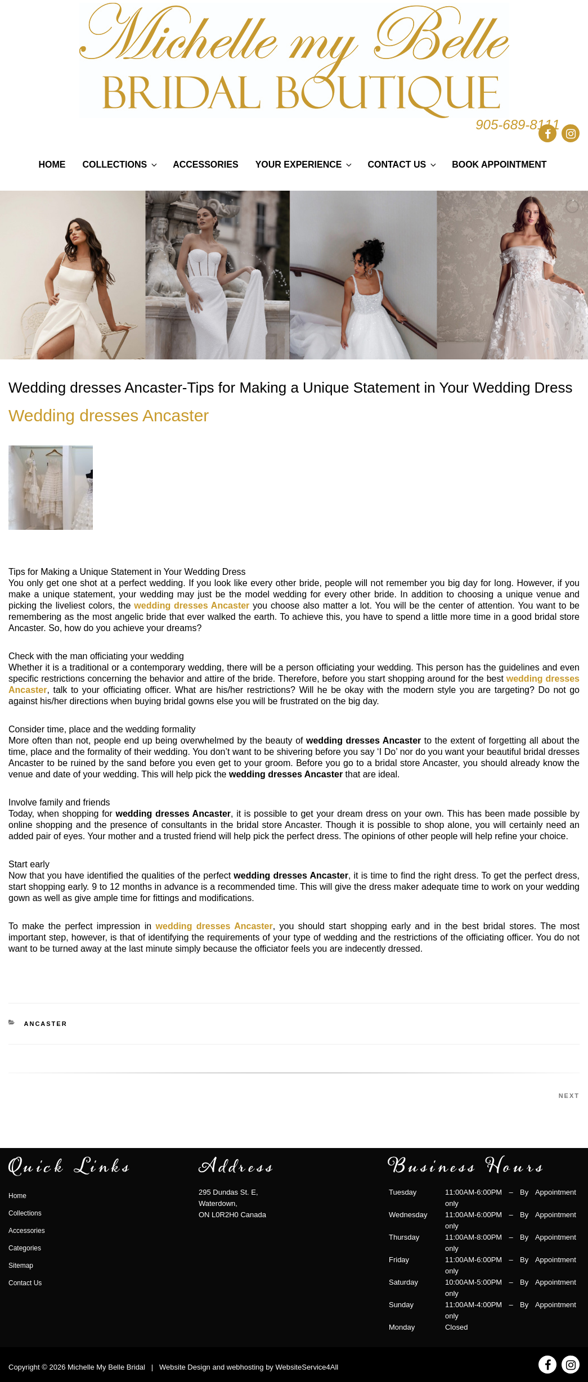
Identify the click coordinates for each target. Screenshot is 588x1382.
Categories (24, 1248)
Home (52, 164)
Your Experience (304, 164)
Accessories (205, 164)
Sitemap (20, 1266)
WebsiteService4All (306, 1367)
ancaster (46, 1023)
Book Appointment (499, 164)
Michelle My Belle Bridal (106, 1367)
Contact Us (402, 164)
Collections (121, 164)
